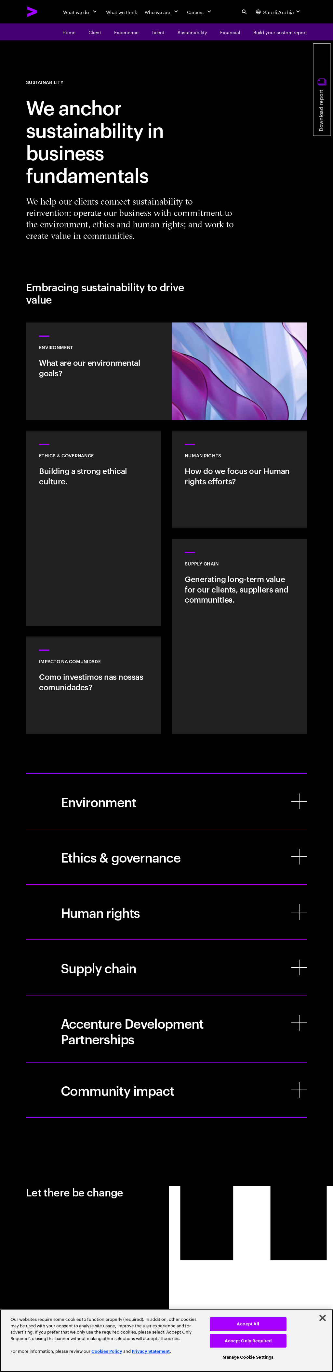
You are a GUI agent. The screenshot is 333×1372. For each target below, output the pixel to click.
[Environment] (166, 801)
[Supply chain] (166, 967)
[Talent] (158, 31)
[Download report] (322, 89)
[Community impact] (166, 1090)
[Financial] (230, 31)
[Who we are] (162, 11)
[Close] (322, 1318)
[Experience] (126, 31)
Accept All (248, 1324)
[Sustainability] (192, 31)
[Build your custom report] (280, 31)
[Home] (69, 31)
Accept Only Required (248, 1341)
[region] (166, 1340)
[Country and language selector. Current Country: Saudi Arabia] (279, 12)
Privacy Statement (151, 1351)
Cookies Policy (106, 1351)
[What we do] (80, 11)
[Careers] (199, 11)
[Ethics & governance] (166, 856)
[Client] (95, 31)
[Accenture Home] (32, 11)
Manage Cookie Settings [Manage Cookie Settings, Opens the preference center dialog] (247, 1357)
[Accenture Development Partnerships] (166, 1028)
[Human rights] (166, 912)
